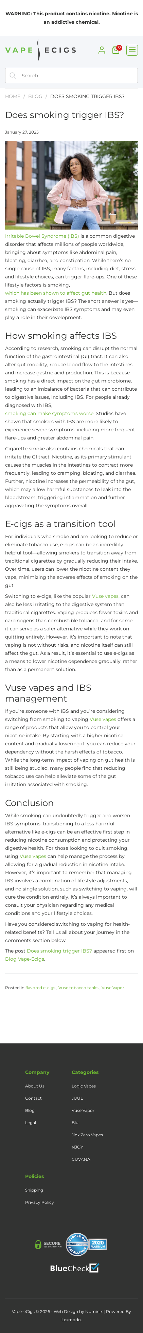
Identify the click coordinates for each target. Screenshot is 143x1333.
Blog (35, 96)
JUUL (77, 1098)
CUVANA (81, 1159)
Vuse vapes (105, 596)
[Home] (39, 51)
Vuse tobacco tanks (78, 987)
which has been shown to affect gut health (55, 293)
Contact (33, 1098)
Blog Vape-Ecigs (24, 959)
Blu (75, 1122)
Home (12, 96)
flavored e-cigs (40, 987)
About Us (34, 1086)
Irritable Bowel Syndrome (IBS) (42, 236)
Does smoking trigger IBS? (64, 115)
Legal (30, 1122)
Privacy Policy (39, 1202)
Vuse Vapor (113, 987)
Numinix (94, 1311)
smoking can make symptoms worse (49, 413)
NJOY (77, 1147)
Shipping (34, 1190)
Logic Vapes (84, 1086)
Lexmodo (71, 1319)
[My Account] (102, 50)
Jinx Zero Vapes (87, 1134)
